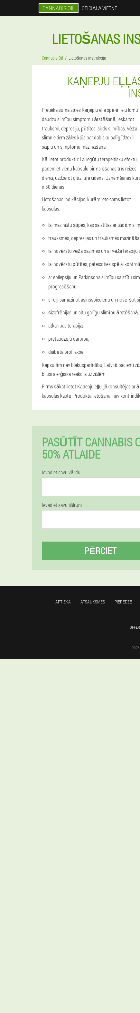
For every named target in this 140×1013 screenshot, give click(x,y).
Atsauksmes (92, 602)
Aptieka (63, 602)
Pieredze (123, 602)
